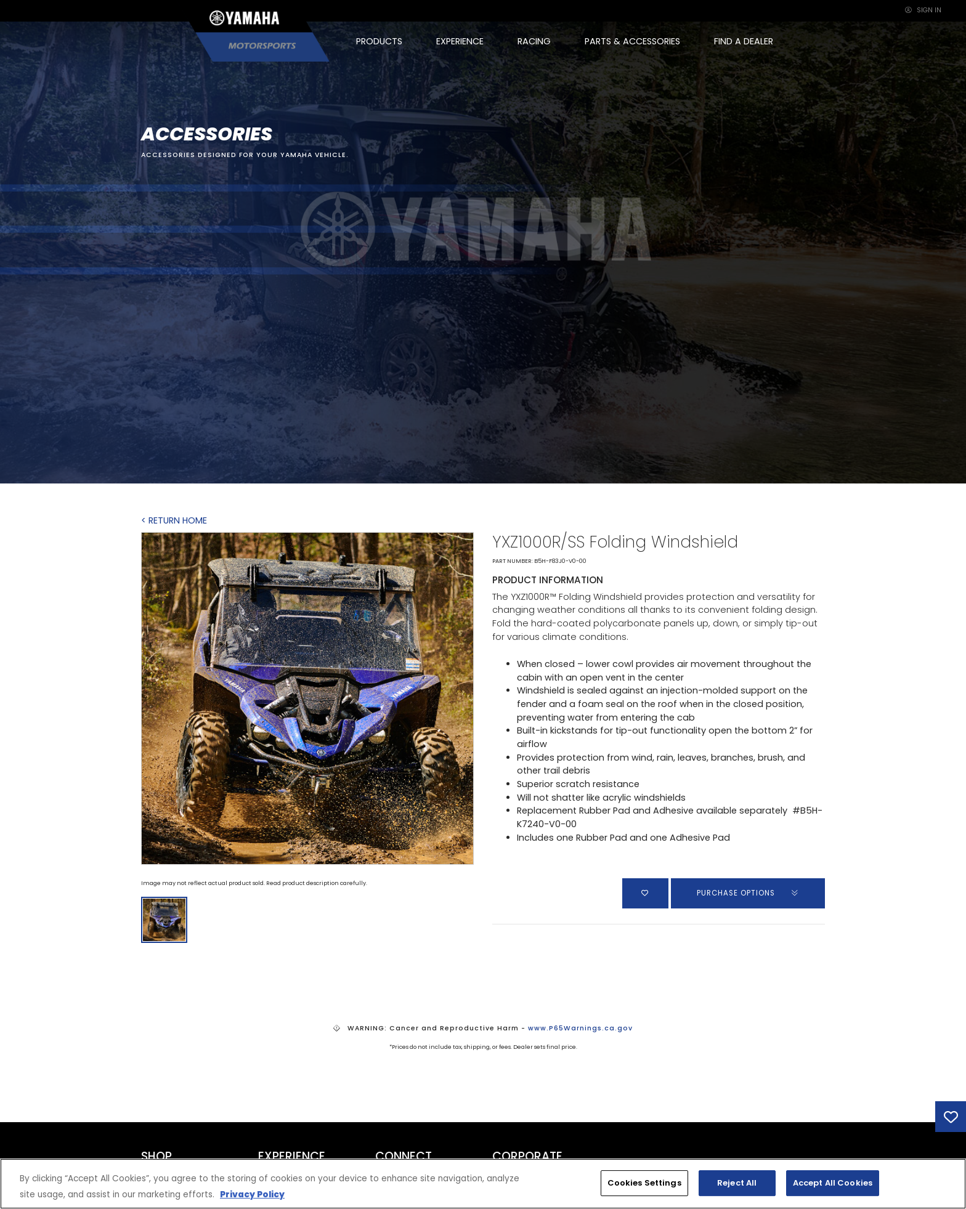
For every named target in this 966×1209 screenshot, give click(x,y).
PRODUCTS (379, 41)
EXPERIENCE (460, 41)
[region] (483, 1183)
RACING (534, 41)
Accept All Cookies (832, 1183)
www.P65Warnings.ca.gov (580, 1028)
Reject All (737, 1183)
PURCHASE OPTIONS (748, 893)
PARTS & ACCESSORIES (632, 41)
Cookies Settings (644, 1183)
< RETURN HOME (174, 520)
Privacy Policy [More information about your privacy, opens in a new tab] (252, 1194)
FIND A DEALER (743, 41)
